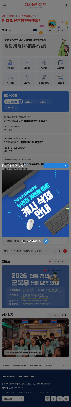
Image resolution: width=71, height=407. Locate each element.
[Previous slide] (57, 166)
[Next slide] (65, 166)
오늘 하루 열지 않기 (33, 241)
